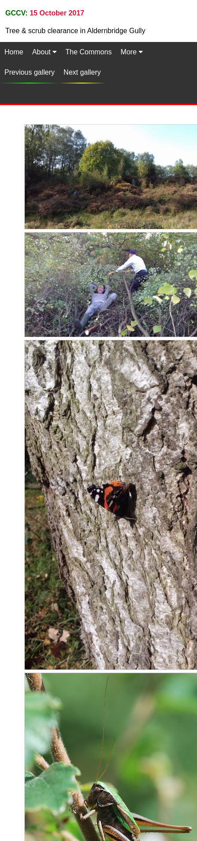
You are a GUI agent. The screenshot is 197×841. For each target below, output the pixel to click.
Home (13, 52)
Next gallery (82, 72)
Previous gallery (29, 72)
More (132, 52)
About (44, 52)
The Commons (88, 52)
